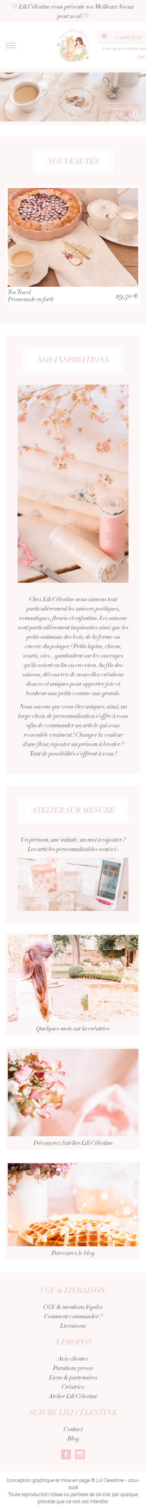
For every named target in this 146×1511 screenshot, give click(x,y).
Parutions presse (73, 1368)
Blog (73, 1438)
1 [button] (127, 114)
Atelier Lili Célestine (73, 1396)
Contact (73, 1429)
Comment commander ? (73, 1316)
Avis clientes (73, 1358)
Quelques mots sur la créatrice (73, 989)
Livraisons (73, 1325)
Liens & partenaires (73, 1377)
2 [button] (136, 114)
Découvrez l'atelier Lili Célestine (73, 1104)
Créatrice (73, 1387)
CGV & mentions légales (73, 1307)
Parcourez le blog (73, 1215)
